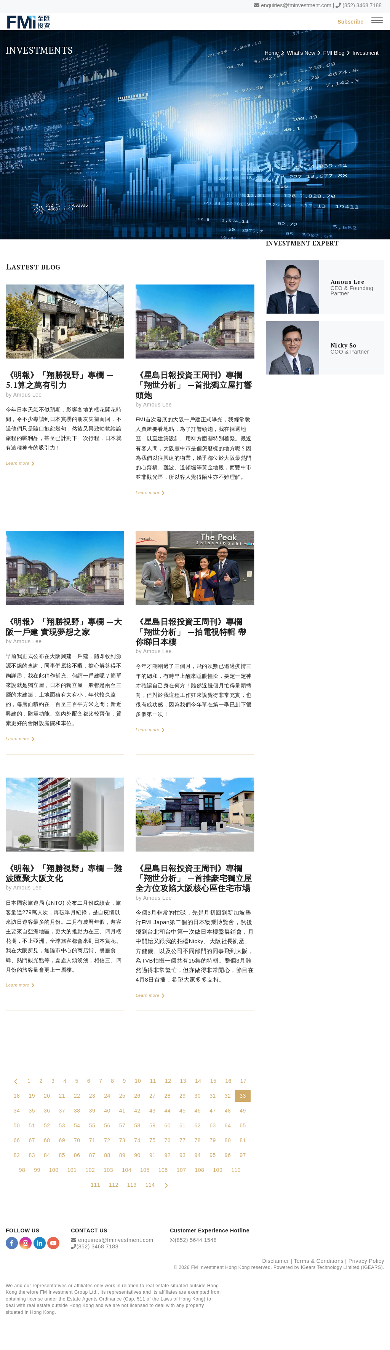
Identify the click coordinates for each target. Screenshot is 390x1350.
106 (163, 1170)
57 (122, 1125)
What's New (301, 53)
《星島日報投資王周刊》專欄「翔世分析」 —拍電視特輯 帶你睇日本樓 (191, 631)
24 (107, 1096)
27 (152, 1096)
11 (153, 1081)
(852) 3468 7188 (362, 5)
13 (183, 1081)
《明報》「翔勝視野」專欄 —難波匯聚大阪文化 (64, 873)
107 (181, 1170)
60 (167, 1125)
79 (212, 1140)
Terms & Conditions (319, 1261)
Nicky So (344, 345)
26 (137, 1096)
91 (152, 1155)
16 (228, 1081)
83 (32, 1155)
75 (152, 1140)
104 (126, 1170)
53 (62, 1125)
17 (243, 1081)
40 (107, 1111)
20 (47, 1096)
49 (243, 1111)
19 (32, 1096)
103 (108, 1170)
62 (198, 1125)
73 (122, 1140)
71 (92, 1140)
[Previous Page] (16, 1081)
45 (182, 1111)
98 (22, 1170)
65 (243, 1125)
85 (62, 1155)
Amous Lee (27, 395)
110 (236, 1170)
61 (182, 1125)
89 (122, 1155)
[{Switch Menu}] (377, 21)
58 (137, 1125)
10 (138, 1081)
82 (17, 1155)
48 (228, 1111)
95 (212, 1155)
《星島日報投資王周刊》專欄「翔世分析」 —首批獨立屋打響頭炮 (194, 385)
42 (137, 1111)
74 (137, 1140)
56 (107, 1125)
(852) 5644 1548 (196, 1240)
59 (152, 1125)
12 (168, 1081)
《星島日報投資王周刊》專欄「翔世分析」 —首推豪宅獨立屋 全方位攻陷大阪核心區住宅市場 (194, 878)
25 (122, 1096)
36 (47, 1111)
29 (182, 1096)
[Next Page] (166, 1185)
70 (77, 1140)
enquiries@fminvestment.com (296, 5)
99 (37, 1170)
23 (92, 1096)
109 (217, 1170)
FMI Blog (334, 53)
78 (198, 1140)
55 (92, 1125)
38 (77, 1111)
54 (77, 1125)
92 (167, 1155)
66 (17, 1140)
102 (90, 1170)
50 (17, 1125)
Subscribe (350, 21)
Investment (366, 53)
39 (92, 1111)
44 (167, 1111)
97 (243, 1155)
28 (167, 1096)
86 (77, 1155)
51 (32, 1125)
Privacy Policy (366, 1261)
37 (62, 1111)
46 (198, 1111)
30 (198, 1096)
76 (167, 1140)
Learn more (20, 463)
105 (145, 1170)
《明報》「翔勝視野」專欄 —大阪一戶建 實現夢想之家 (64, 626)
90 (137, 1155)
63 (212, 1125)
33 (243, 1096)
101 (72, 1170)
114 (150, 1185)
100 (54, 1170)
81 (243, 1140)
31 (212, 1096)
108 (200, 1170)
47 (212, 1111)
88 (107, 1155)
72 (107, 1140)
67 (32, 1140)
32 (228, 1096)
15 (213, 1081)
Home (272, 53)
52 (47, 1125)
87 (92, 1155)
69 (62, 1140)
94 (198, 1155)
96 (228, 1155)
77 (182, 1140)
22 (77, 1096)
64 (228, 1125)
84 (47, 1155)
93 (182, 1155)
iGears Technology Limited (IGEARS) (342, 1267)
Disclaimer (275, 1261)
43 (152, 1111)
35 (32, 1111)
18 (17, 1096)
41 (122, 1111)
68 (47, 1140)
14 (198, 1081)
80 (228, 1140)
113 (132, 1185)
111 (95, 1185)
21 (62, 1096)
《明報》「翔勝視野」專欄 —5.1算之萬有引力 (60, 380)
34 (17, 1111)
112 (113, 1185)
